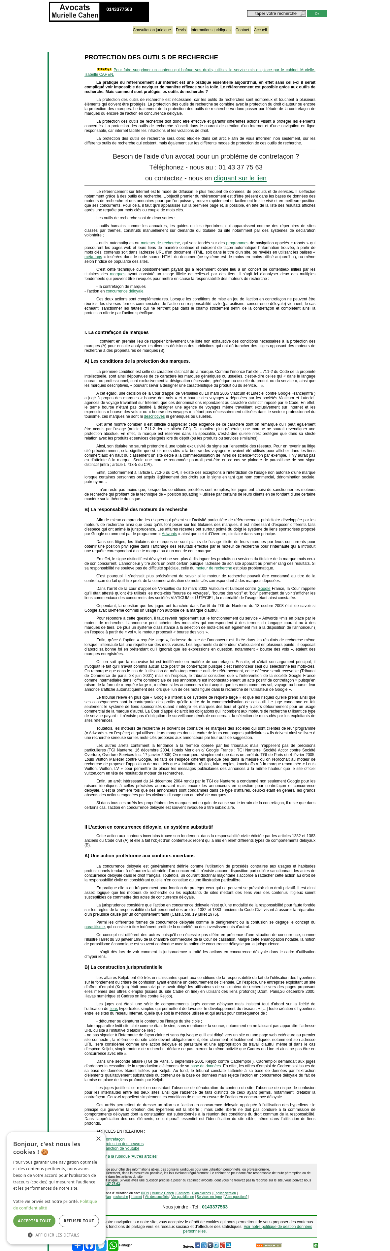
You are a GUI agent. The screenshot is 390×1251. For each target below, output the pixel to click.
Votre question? (235, 1197)
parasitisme (94, 927)
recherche (121, 1197)
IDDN (145, 1193)
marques (117, 274)
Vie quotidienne (182, 1197)
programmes (237, 243)
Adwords (169, 534)
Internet (136, 1197)
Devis (181, 30)
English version (224, 1193)
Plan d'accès (201, 1193)
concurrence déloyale (125, 291)
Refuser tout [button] (79, 1221)
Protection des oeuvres (123, 1144)
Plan (107, 1197)
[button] (56, 1235)
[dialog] (56, 1188)
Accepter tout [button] (34, 1221)
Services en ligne (209, 1197)
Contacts (183, 1193)
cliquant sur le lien (240, 178)
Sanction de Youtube (121, 1148)
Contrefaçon (113, 1139)
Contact (242, 30)
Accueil (260, 30)
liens (114, 1008)
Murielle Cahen (163, 1193)
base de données (205, 1066)
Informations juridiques (211, 30)
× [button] (98, 1139)
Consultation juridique (152, 30)
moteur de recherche (214, 568)
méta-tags (93, 257)
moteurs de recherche (160, 243)
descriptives (154, 416)
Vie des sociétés (157, 1197)
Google (264, 588)
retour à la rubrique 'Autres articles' (126, 1156)
